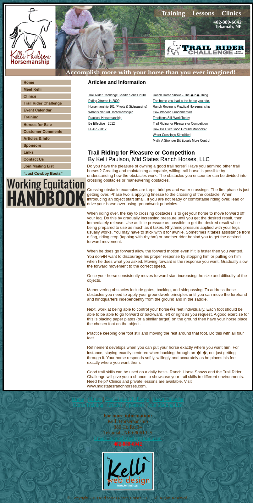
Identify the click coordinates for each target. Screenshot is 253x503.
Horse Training (88, 405)
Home (78, 399)
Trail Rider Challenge (127, 399)
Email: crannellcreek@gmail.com (128, 438)
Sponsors (135, 405)
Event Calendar (168, 399)
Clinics (95, 399)
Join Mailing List (165, 405)
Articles (115, 405)
